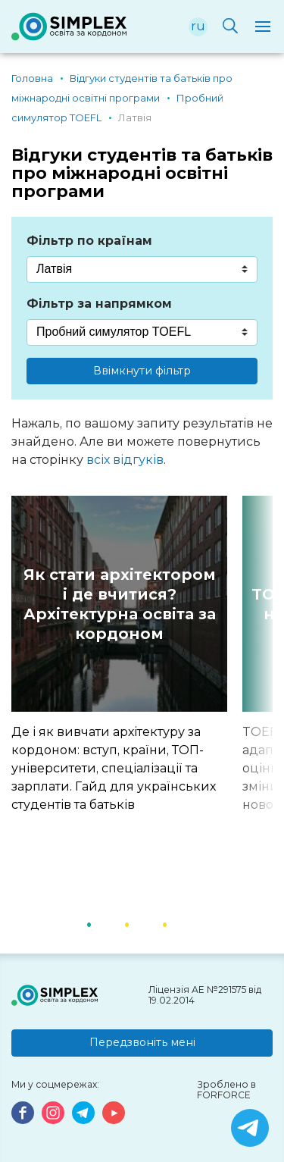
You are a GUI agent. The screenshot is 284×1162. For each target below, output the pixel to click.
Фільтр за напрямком (99, 303)
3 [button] (184, 923)
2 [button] (146, 923)
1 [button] (108, 923)
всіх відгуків (125, 460)
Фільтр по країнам (89, 240)
